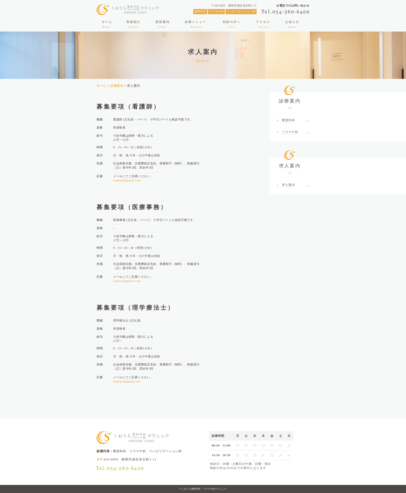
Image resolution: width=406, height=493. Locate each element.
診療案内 (116, 85)
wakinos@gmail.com (126, 180)
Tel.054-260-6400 (286, 11)
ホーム (102, 85)
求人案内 (290, 162)
